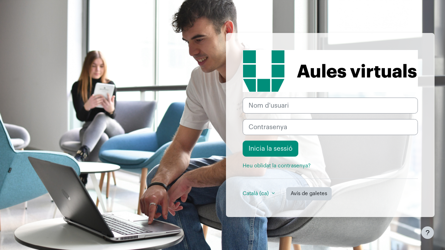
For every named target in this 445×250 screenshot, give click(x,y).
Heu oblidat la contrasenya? (276, 165)
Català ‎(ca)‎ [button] (256, 193)
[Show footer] (427, 232)
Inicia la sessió (270, 148)
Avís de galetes (309, 193)
